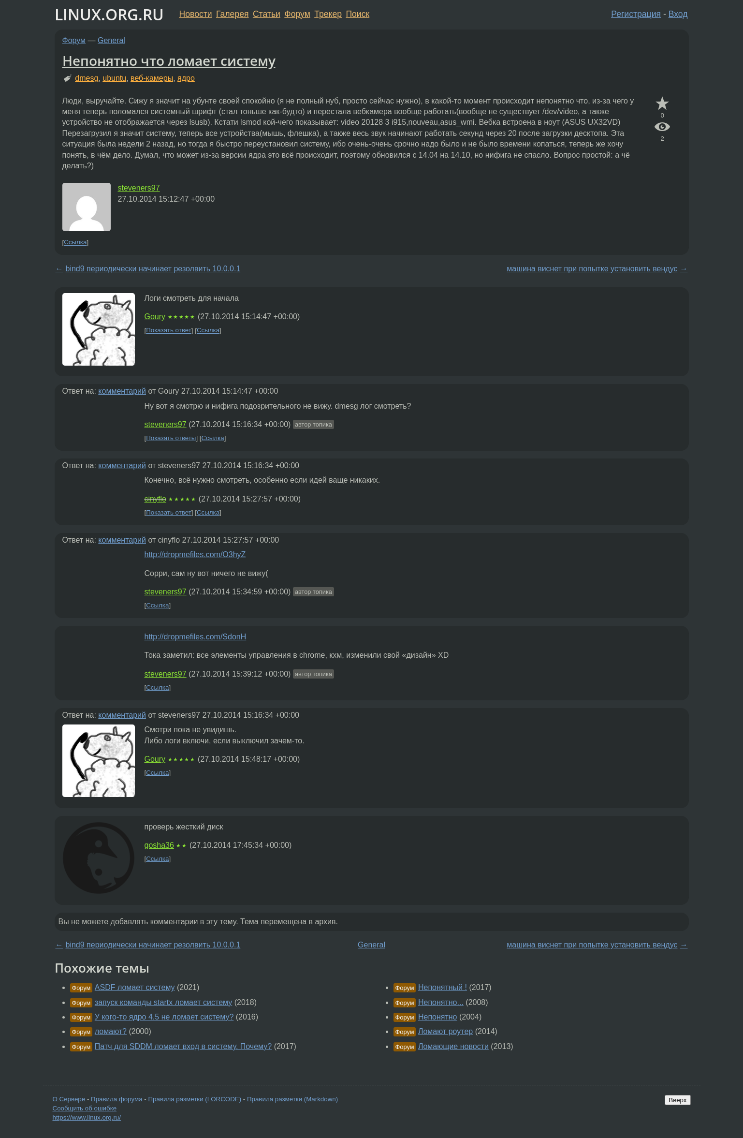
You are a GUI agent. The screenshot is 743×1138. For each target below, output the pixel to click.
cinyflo (155, 499)
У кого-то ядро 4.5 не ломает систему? (164, 1017)
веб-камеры (152, 78)
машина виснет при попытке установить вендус (592, 269)
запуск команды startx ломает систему (163, 1002)
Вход (678, 14)
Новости (195, 14)
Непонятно (437, 1017)
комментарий (122, 391)
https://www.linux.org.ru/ (87, 1117)
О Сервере (69, 1099)
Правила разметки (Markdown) (292, 1099)
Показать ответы (171, 438)
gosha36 (159, 845)
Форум (297, 14)
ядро (186, 78)
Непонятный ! (442, 987)
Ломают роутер (445, 1031)
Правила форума (117, 1099)
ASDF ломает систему (135, 987)
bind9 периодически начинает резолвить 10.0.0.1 (153, 269)
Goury (155, 316)
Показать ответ (168, 330)
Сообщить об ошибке (85, 1108)
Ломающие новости (453, 1046)
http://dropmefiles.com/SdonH (196, 637)
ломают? (111, 1031)
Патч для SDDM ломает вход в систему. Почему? (183, 1046)
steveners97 (139, 188)
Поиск (357, 14)
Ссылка (75, 242)
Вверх (677, 1100)
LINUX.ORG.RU (109, 14)
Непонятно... (441, 1002)
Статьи (266, 14)
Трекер (328, 14)
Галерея (232, 14)
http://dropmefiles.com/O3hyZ (195, 554)
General (111, 40)
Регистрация (636, 14)
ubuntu (114, 78)
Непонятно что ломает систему (169, 60)
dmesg (86, 78)
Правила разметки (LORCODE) (194, 1099)
